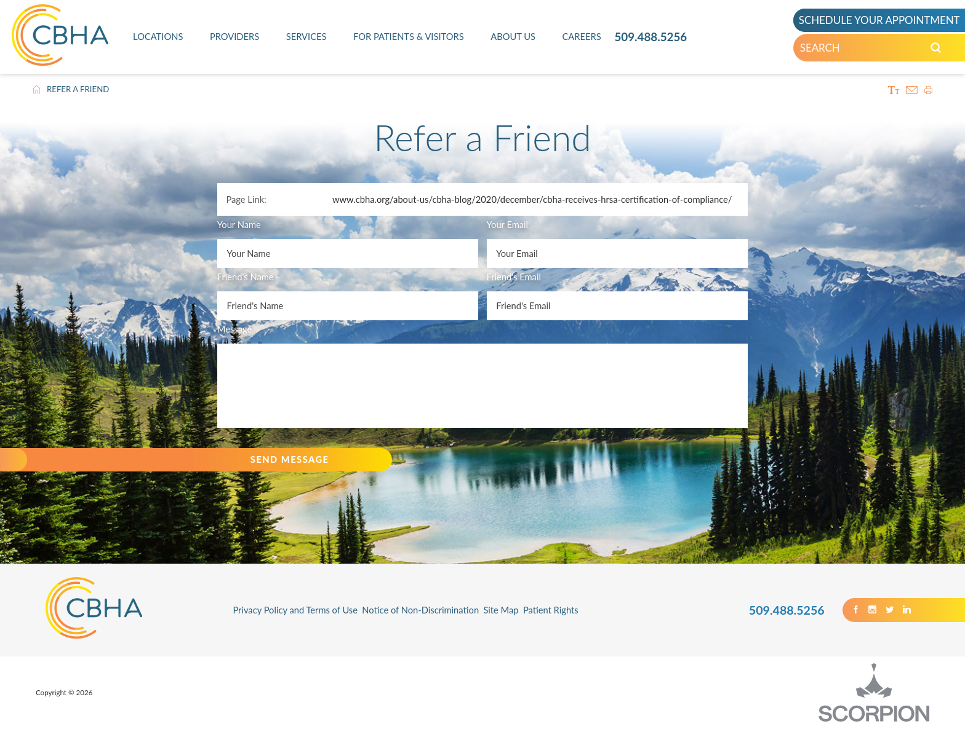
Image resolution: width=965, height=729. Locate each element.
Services (306, 36)
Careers (582, 36)
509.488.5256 (650, 37)
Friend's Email (514, 276)
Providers (234, 36)
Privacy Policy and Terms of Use (295, 609)
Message (234, 328)
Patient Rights (551, 609)
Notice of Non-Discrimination (420, 609)
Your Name (239, 224)
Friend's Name (245, 276)
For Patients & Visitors (408, 36)
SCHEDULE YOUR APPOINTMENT (879, 20)
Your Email (508, 224)
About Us (513, 36)
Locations (158, 36)
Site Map (500, 609)
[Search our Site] (936, 48)
